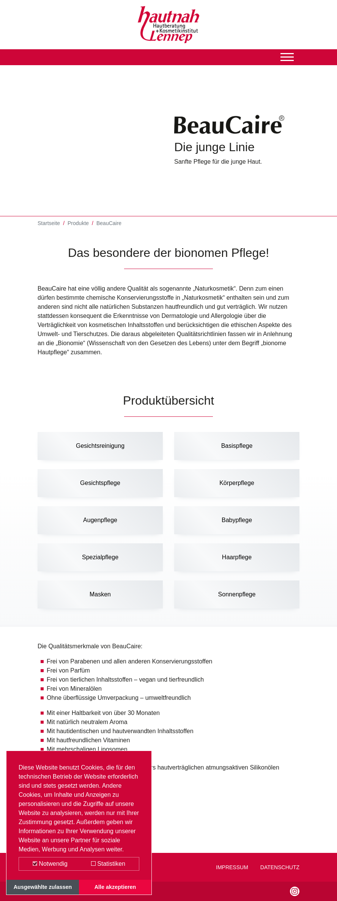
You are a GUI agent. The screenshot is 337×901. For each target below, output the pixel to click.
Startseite (49, 224)
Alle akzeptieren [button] (115, 887)
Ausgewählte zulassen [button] (43, 887)
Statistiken (108, 863)
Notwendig (50, 863)
